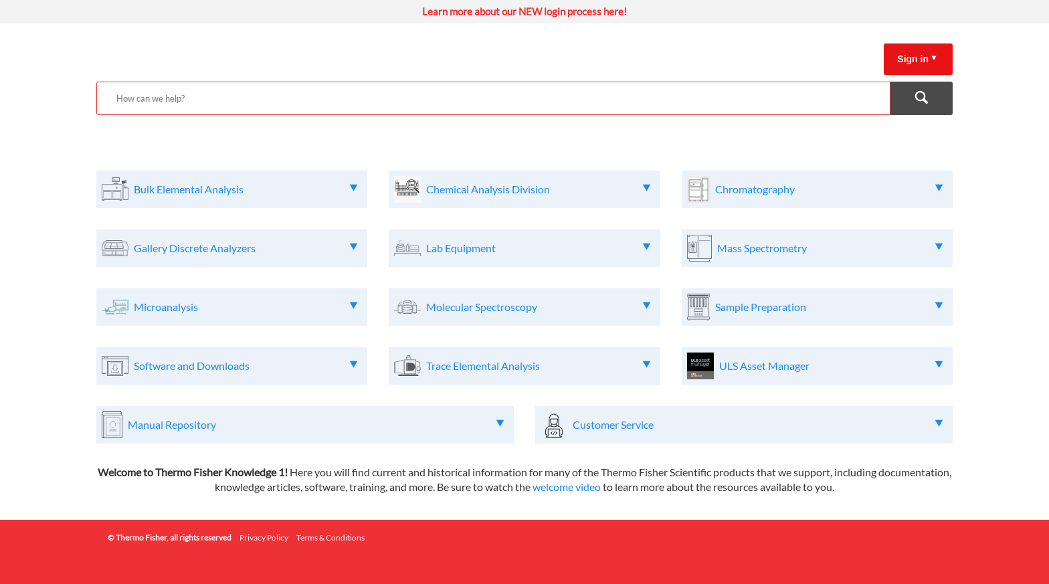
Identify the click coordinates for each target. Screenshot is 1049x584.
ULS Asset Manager (764, 365)
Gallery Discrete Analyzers (195, 247)
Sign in (913, 59)
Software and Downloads (192, 365)
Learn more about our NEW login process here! (524, 11)
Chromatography (755, 189)
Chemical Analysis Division (488, 189)
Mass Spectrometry (762, 247)
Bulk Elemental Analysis (189, 189)
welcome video (567, 486)
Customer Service (613, 424)
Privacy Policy (264, 537)
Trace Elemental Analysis (483, 365)
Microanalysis (166, 306)
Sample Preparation (760, 306)
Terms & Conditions (330, 537)
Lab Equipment (461, 247)
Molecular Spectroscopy (481, 306)
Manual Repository (172, 424)
